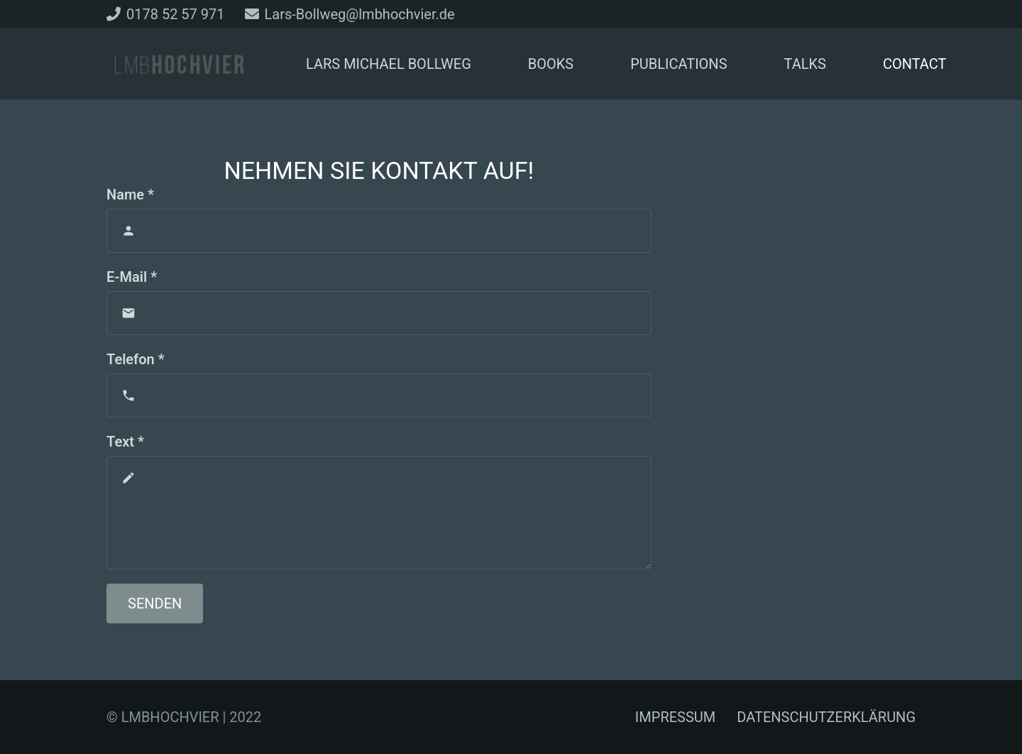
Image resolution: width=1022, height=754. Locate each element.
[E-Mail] (379, 313)
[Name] (379, 231)
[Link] (178, 64)
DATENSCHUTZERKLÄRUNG (826, 717)
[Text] (379, 512)
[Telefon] (379, 395)
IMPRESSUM (675, 717)
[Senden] (154, 603)
